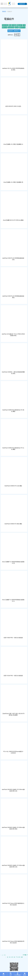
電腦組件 (9, 11)
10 (22, 957)
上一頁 (2, 955)
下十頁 (25, 954)
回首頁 (4, 11)
